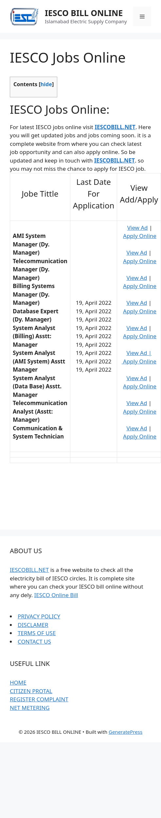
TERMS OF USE (37, 633)
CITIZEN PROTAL (31, 691)
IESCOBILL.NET (29, 570)
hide (46, 84)
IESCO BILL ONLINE (84, 12)
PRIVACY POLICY (39, 616)
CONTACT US (34, 641)
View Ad (137, 227)
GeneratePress (125, 732)
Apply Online (139, 236)
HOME (18, 682)
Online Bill (64, 595)
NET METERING (30, 707)
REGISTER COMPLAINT (39, 699)
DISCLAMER (33, 625)
